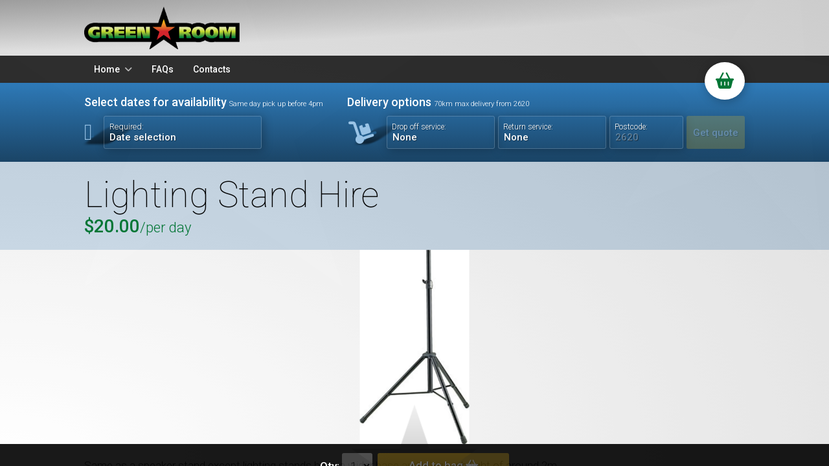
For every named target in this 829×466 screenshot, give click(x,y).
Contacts (212, 69)
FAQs (163, 69)
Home (107, 69)
